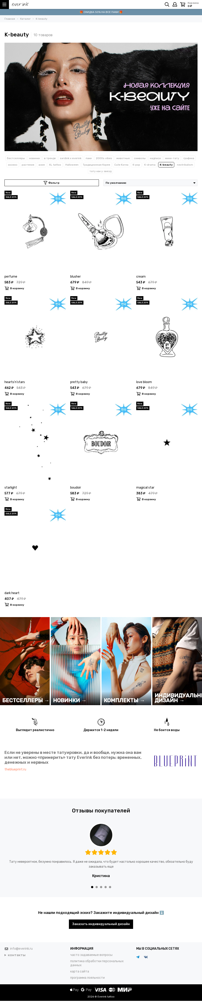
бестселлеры (16, 158)
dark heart (11, 593)
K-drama (149, 164)
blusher (75, 276)
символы (140, 158)
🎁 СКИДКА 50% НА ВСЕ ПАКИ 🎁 (101, 12)
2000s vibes (104, 158)
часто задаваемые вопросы (91, 955)
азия (41, 164)
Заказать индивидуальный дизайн (101, 924)
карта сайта (79, 971)
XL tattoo (55, 164)
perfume (10, 276)
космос (12, 164)
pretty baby (79, 382)
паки (89, 158)
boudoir (75, 487)
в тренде (50, 158)
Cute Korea (121, 164)
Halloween (72, 164)
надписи (155, 158)
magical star (145, 487)
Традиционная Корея (96, 164)
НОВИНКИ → (70, 700)
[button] (92, 887)
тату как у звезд (100, 171)
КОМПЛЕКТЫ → (124, 700)
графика (188, 158)
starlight (10, 487)
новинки (34, 158)
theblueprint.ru (15, 769)
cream (141, 276)
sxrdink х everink (70, 158)
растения (28, 164)
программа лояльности (87, 978)
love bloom (144, 382)
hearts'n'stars (14, 382)
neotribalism (185, 164)
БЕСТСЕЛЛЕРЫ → (25, 700)
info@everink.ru (21, 949)
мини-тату (172, 158)
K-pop (136, 164)
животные (123, 158)
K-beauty (166, 164)
